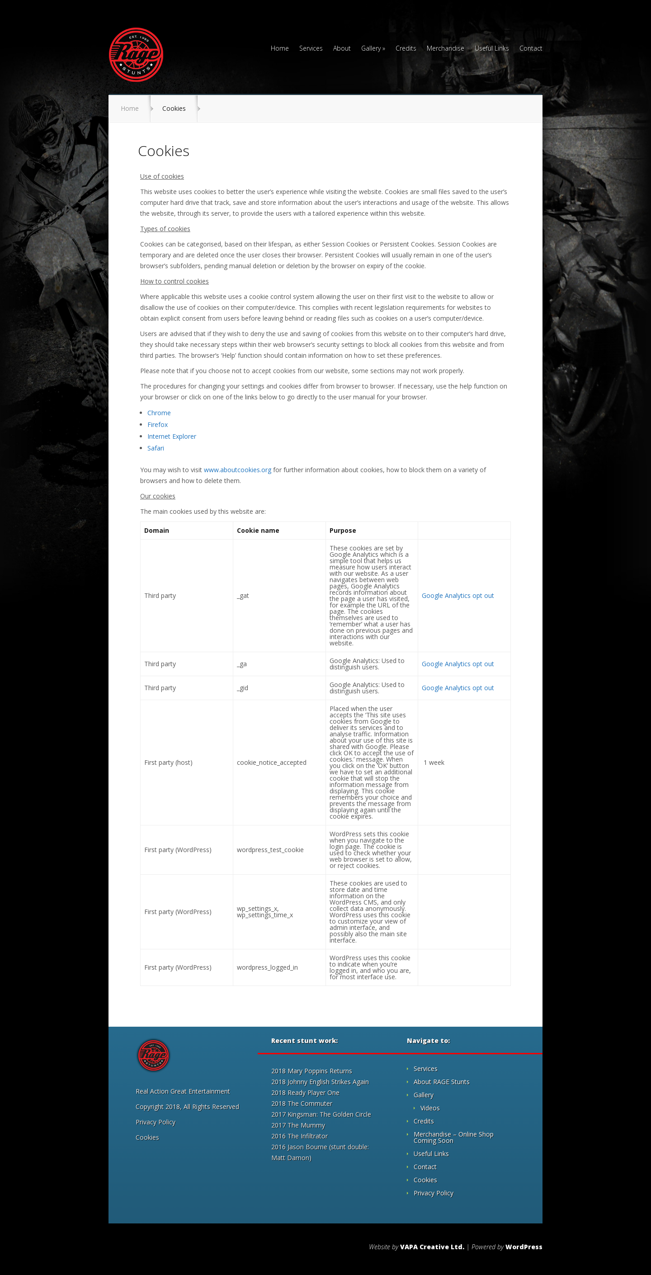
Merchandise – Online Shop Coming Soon (454, 1137)
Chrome (159, 412)
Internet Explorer (171, 436)
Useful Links (492, 48)
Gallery (371, 48)
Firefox (157, 424)
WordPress (523, 1246)
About (342, 48)
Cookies (147, 1137)
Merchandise (445, 48)
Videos (430, 1108)
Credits (406, 48)
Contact (530, 48)
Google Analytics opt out (458, 595)
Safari (155, 448)
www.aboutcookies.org (238, 469)
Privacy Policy (155, 1122)
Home (280, 48)
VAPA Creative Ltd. (432, 1246)
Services (311, 48)
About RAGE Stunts (442, 1081)
